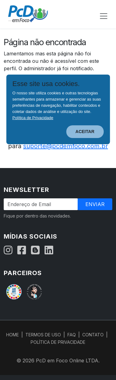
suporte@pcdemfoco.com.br (65, 146)
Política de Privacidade (32, 117)
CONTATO (93, 334)
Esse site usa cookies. (46, 84)
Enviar (95, 204)
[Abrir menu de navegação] (103, 16)
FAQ (71, 334)
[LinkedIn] (49, 250)
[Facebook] (21, 250)
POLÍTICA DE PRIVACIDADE (58, 342)
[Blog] (35, 250)
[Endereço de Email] (41, 204)
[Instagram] (8, 250)
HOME (12, 334)
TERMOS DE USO (43, 334)
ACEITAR (84, 131)
